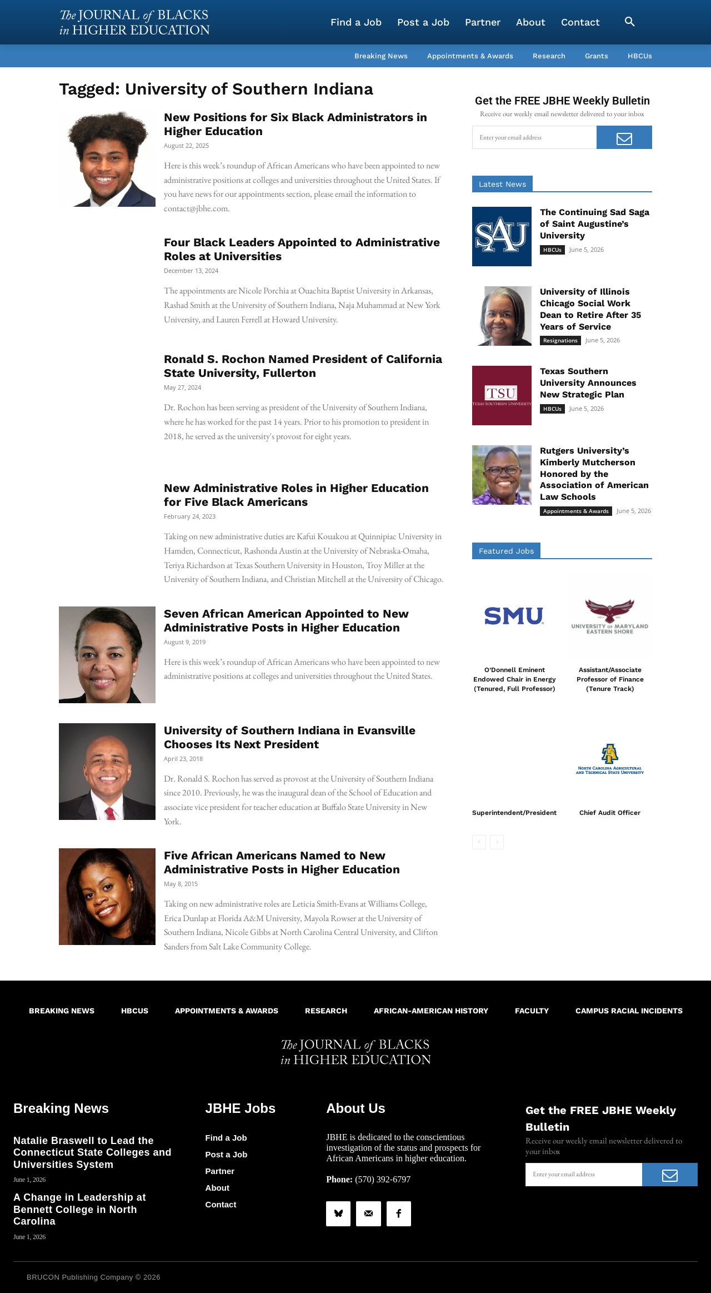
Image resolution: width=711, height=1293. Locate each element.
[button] (630, 22)
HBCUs (552, 249)
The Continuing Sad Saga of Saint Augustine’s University (594, 224)
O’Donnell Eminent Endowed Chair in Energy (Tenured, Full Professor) (514, 679)
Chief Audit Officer (609, 813)
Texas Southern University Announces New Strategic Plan (588, 383)
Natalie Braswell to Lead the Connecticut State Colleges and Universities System (92, 1152)
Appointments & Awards (576, 511)
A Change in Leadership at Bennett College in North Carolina (79, 1209)
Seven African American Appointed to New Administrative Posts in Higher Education (286, 620)
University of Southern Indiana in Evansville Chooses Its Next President (289, 737)
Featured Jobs (506, 550)
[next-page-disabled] (497, 842)
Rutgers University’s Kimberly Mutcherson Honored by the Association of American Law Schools (594, 473)
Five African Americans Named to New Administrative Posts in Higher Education (282, 862)
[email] (534, 137)
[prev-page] (479, 842)
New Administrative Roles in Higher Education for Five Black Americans (296, 495)
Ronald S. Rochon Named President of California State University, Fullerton (303, 366)
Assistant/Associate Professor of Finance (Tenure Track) (610, 679)
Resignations (560, 340)
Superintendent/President (514, 813)
